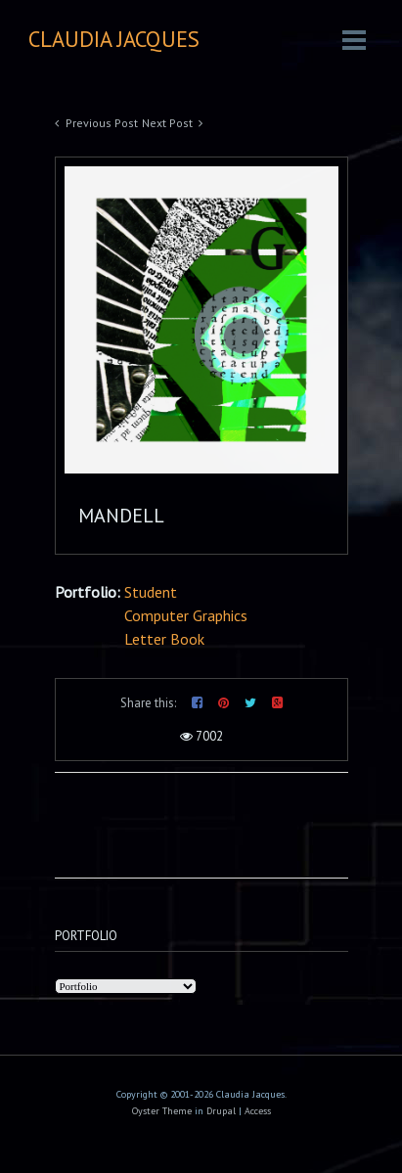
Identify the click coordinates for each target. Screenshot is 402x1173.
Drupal (221, 1111)
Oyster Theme (162, 1111)
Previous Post (102, 122)
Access (258, 1111)
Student (150, 592)
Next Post (167, 122)
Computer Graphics (185, 615)
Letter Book (164, 639)
